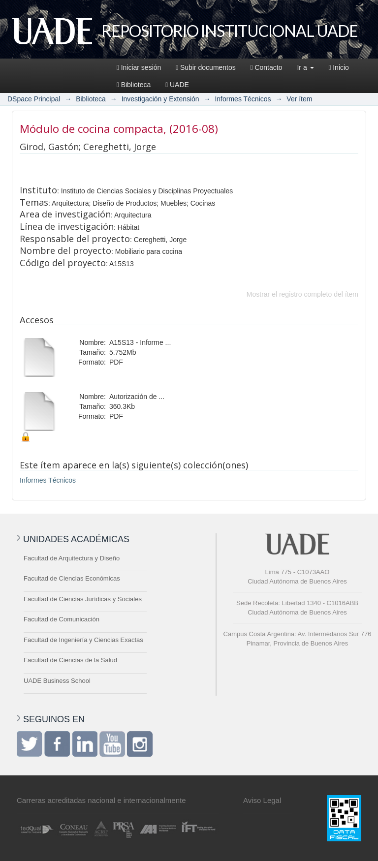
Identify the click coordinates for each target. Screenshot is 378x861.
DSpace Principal (33, 99)
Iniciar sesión (139, 67)
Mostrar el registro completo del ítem (302, 294)
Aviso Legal (262, 800)
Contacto (267, 67)
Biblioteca (134, 85)
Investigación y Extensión (160, 99)
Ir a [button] (305, 67)
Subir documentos (205, 67)
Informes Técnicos (243, 99)
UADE (177, 85)
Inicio (339, 67)
